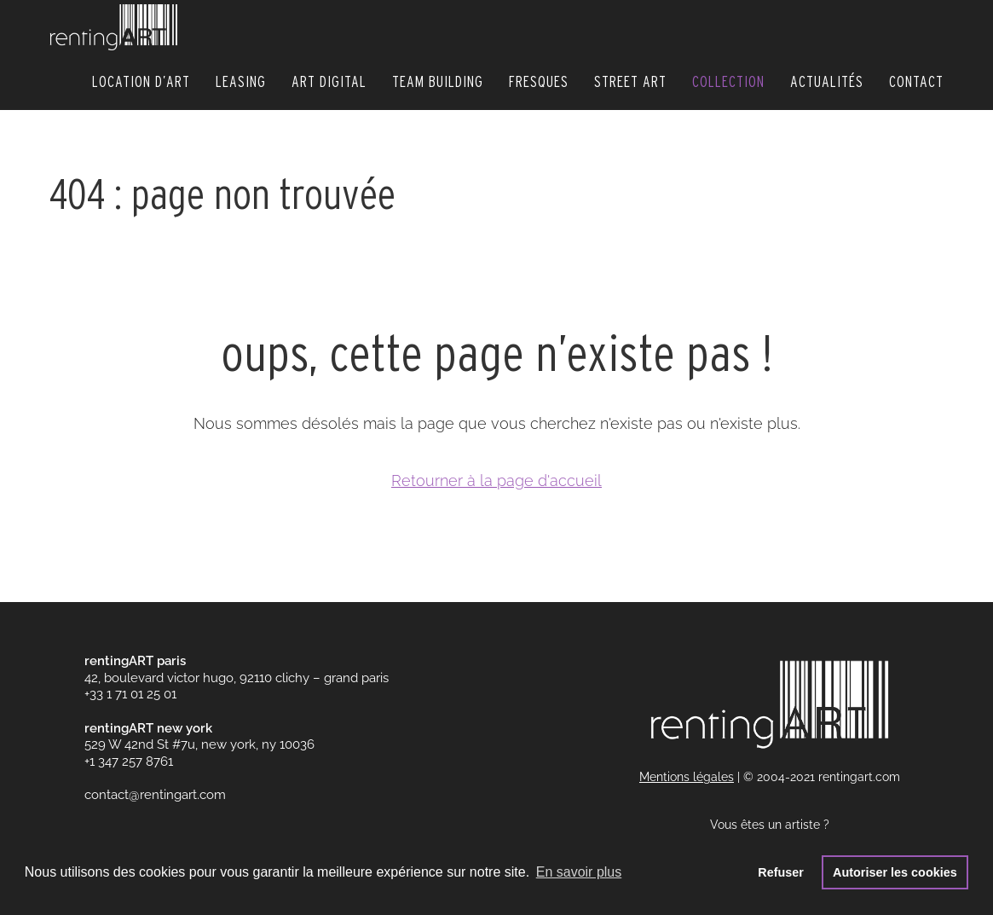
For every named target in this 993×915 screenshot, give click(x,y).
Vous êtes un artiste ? (769, 824)
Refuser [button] (781, 872)
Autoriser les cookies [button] (895, 872)
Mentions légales (686, 777)
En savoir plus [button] (579, 872)
